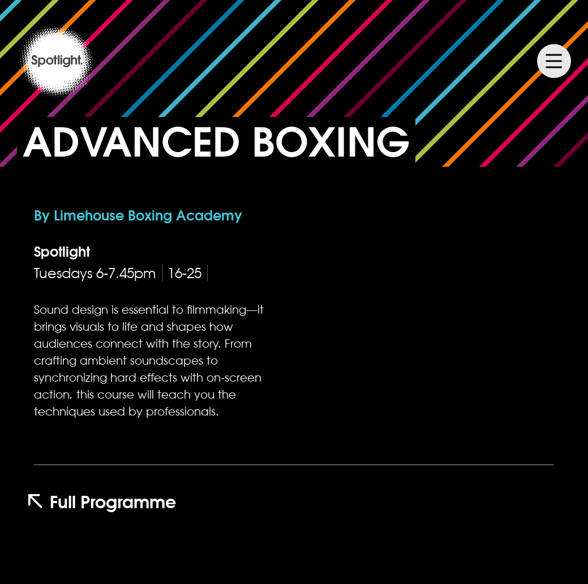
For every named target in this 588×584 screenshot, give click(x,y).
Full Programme (102, 502)
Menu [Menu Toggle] (554, 61)
